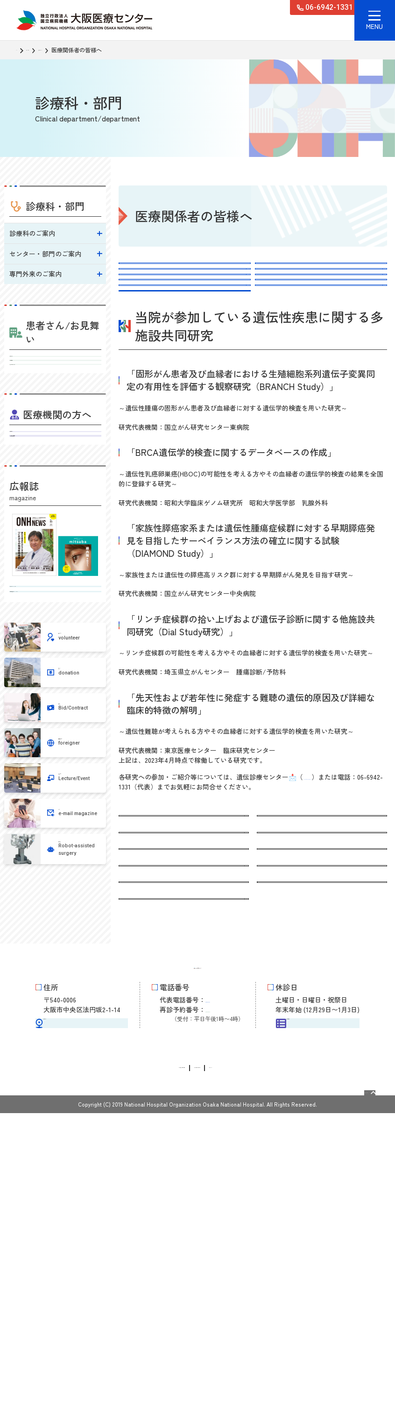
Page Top (351, 1394)
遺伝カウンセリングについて (165, 272)
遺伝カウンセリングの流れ (162, 327)
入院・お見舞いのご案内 (56, 406)
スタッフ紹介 (279, 350)
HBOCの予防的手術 (288, 300)
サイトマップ (289, 1374)
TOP (21, 50)
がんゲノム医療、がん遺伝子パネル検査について (318, 378)
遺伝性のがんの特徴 (289, 272)
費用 (129, 350)
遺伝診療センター (101, 50)
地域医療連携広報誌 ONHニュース (56, 725)
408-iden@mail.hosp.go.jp (339, 901)
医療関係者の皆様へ (152, 1138)
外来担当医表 (56, 385)
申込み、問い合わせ (289, 327)
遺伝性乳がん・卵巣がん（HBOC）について (181, 299)
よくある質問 (142, 378)
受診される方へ (56, 364)
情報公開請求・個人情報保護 (124, 1374)
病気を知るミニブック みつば (56, 693)
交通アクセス (81, 1304)
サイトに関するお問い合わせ (218, 1374)
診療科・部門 (53, 50)
